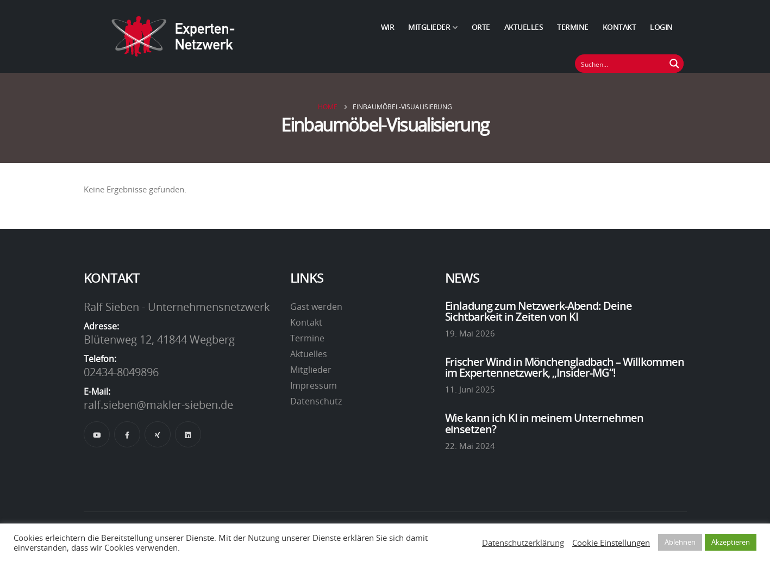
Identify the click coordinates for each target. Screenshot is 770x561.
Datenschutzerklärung (523, 542)
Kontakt (619, 27)
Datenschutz (316, 401)
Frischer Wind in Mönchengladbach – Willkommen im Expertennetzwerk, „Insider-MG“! (564, 367)
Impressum (313, 385)
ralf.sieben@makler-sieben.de (158, 404)
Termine (573, 27)
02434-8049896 (121, 371)
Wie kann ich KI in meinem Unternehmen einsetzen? (544, 423)
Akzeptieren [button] (730, 542)
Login (661, 27)
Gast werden (316, 307)
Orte (481, 27)
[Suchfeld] (620, 63)
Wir (388, 27)
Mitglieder (429, 27)
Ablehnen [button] (680, 542)
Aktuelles (523, 27)
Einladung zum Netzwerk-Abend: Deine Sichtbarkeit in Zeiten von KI (539, 311)
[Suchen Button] (674, 63)
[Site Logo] (173, 36)
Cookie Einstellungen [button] (611, 542)
